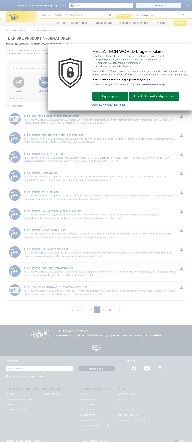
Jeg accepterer (110, 96)
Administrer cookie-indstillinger (108, 104)
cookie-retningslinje (177, 74)
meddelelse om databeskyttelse (153, 84)
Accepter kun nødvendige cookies (154, 96)
